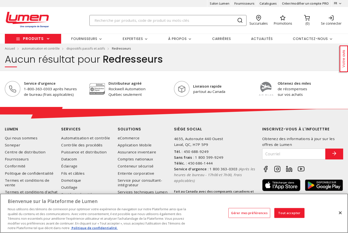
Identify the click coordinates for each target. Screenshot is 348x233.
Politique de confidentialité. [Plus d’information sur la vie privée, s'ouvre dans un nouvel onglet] (94, 228)
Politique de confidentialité (29, 173)
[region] (174, 213)
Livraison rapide (207, 86)
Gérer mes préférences (249, 212)
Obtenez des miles (294, 83)
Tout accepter (289, 212)
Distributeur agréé (125, 83)
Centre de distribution (25, 152)
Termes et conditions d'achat (31, 192)
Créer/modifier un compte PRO (303, 3)
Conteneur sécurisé (136, 166)
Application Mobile (135, 145)
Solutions (129, 129)
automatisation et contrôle (41, 48)
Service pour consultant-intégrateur (140, 182)
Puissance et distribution (84, 152)
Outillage (69, 187)
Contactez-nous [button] (310, 38)
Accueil (10, 48)
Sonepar (12, 145)
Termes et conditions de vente (27, 182)
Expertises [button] (133, 38)
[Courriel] (290, 154)
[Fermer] (340, 212)
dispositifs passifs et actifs (85, 48)
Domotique (71, 180)
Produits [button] (33, 38)
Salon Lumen (218, 3)
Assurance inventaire (137, 152)
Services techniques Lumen (142, 192)
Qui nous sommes (21, 138)
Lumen (11, 129)
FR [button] (334, 3)
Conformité (15, 166)
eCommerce (128, 138)
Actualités (262, 38)
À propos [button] (177, 38)
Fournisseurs (243, 3)
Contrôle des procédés (81, 145)
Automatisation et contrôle (85, 138)
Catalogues (267, 3)
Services (71, 129)
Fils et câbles (73, 173)
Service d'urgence (40, 83)
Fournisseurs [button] (84, 38)
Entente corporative (136, 173)
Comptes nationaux (135, 159)
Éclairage (69, 166)
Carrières (221, 38)
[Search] (167, 20)
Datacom (69, 159)
